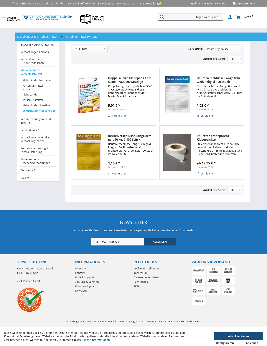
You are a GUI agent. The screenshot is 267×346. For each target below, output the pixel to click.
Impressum (141, 273)
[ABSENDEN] (160, 241)
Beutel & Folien (30, 130)
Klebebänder (30, 94)
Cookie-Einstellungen (147, 268)
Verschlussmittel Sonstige (38, 110)
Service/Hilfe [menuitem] (243, 3)
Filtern (81, 49)
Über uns (81, 268)
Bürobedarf (28, 170)
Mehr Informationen (97, 340)
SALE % (25, 178)
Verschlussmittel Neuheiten (32, 87)
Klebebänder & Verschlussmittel (31, 72)
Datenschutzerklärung (147, 277)
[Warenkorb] (244, 17)
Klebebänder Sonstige (36, 105)
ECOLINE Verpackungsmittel (38, 44)
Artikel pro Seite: (214, 59)
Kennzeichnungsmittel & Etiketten (36, 120)
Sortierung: (195, 48)
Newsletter (82, 290)
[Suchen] (162, 17)
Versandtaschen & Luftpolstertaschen (32, 61)
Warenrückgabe (85, 286)
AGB (136, 286)
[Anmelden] (230, 17)
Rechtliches (141, 282)
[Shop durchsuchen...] (190, 17)
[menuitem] (192, 17)
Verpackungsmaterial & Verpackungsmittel (35, 139)
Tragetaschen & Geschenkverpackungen (35, 161)
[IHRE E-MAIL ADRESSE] (118, 241)
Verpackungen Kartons (35, 52)
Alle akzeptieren (238, 336)
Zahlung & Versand (87, 282)
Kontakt (80, 273)
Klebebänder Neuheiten (37, 80)
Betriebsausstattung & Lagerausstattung (34, 150)
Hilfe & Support (84, 277)
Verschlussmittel (32, 100)
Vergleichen (117, 115)
